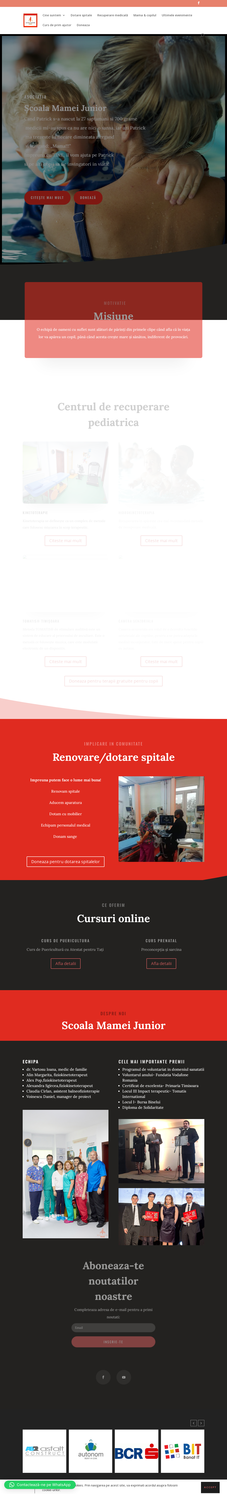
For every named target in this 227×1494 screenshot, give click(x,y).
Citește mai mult (48, 197)
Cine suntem (52, 15)
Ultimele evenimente (177, 15)
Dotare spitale (81, 15)
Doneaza (83, 25)
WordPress (85, 1488)
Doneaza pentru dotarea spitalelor (65, 861)
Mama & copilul (144, 15)
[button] (201, 1423)
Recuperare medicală (112, 15)
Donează (89, 197)
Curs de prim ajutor (57, 25)
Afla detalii (65, 963)
